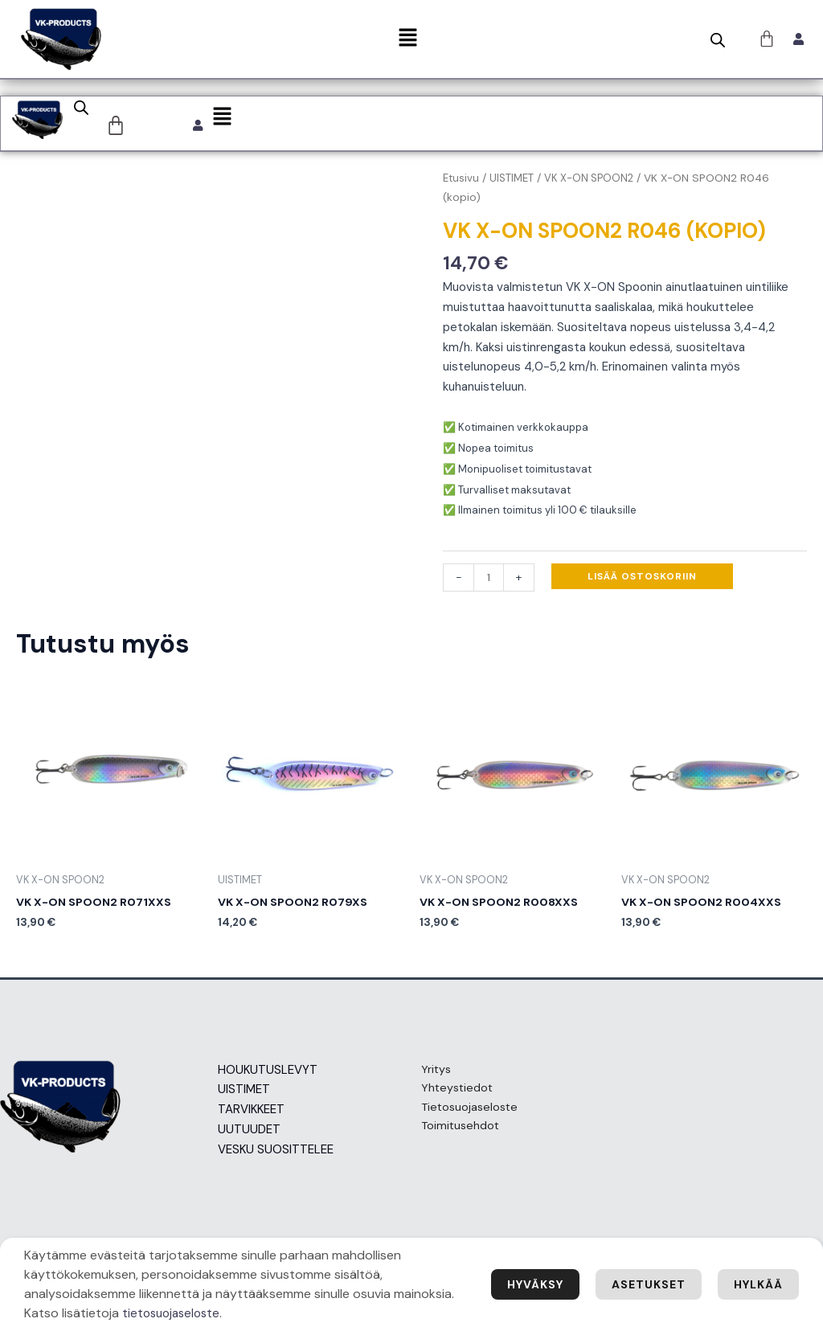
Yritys (428, 1074)
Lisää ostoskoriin (643, 578)
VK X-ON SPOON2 (594, 180)
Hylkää (755, 1284)
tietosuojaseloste (237, 1312)
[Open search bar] (718, 40)
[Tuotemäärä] (489, 580)
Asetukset (639, 1284)
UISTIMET (514, 180)
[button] (407, 38)
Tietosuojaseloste (463, 1114)
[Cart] (118, 127)
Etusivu (462, 180)
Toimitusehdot (453, 1134)
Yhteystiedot (449, 1094)
